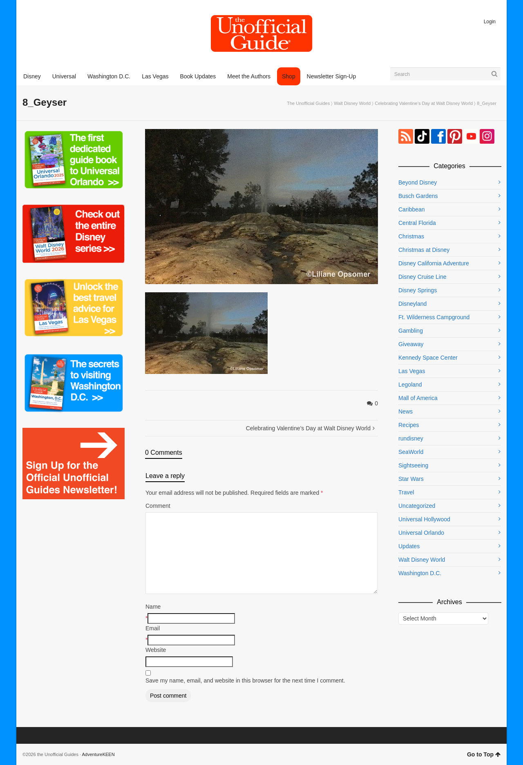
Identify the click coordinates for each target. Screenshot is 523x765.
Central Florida (417, 223)
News (405, 411)
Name (153, 606)
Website (155, 650)
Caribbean (411, 209)
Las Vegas (411, 371)
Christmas (411, 236)
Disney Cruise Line (422, 277)
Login (490, 21)
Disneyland (412, 303)
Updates (409, 546)
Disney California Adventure (433, 263)
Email (152, 628)
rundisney (410, 438)
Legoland (410, 384)
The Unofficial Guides (308, 103)
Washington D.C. (419, 573)
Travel (406, 492)
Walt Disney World (352, 103)
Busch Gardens (418, 196)
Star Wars (411, 479)
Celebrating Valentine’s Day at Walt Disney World (424, 103)
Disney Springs (417, 290)
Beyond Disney (417, 182)
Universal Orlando (421, 532)
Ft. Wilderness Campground (433, 317)
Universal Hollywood (424, 519)
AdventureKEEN (98, 754)
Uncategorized (416, 506)
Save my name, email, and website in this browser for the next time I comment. (245, 680)
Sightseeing (413, 465)
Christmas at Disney (423, 250)
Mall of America (418, 398)
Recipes (408, 425)
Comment (157, 506)
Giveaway (410, 344)
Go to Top (484, 754)
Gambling (410, 330)
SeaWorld (410, 452)
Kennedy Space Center (428, 357)
